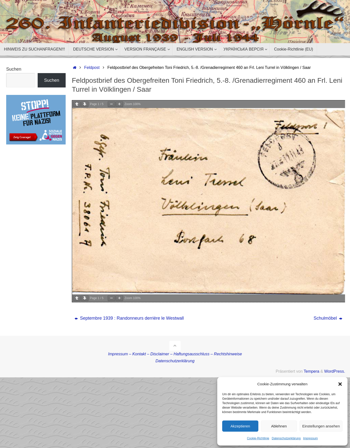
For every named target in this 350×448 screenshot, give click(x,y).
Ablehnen (279, 426)
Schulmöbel (328, 318)
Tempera (311, 371)
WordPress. (334, 371)
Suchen (13, 69)
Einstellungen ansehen (321, 426)
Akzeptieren (240, 426)
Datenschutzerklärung (286, 438)
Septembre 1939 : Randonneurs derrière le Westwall (129, 318)
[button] (340, 384)
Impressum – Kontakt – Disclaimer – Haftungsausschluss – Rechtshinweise (175, 354)
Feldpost (92, 67)
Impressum (310, 438)
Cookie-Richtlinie (258, 438)
